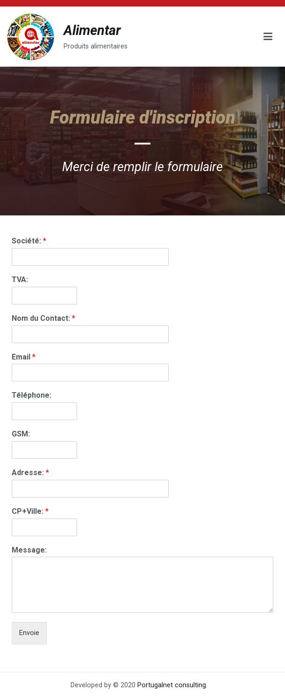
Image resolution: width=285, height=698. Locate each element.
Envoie (29, 633)
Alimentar (92, 30)
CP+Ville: (30, 511)
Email (24, 356)
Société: (29, 240)
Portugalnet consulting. (172, 685)
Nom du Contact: (43, 318)
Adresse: (30, 472)
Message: (29, 550)
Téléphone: (31, 395)
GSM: (21, 433)
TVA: (20, 279)
